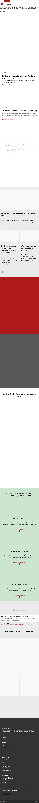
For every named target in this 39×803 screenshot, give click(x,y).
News (28, 0)
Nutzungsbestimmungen (6, 770)
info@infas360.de (6, 751)
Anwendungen (3, 217)
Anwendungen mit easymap (19, 562)
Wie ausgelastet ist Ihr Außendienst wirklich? (28, 248)
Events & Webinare (5, 759)
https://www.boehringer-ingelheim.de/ (17, 624)
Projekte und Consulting (12, 253)
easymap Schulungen (6, 779)
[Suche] (34, 4)
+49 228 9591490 (33, 0)
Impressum (4, 765)
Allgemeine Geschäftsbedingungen (8, 767)
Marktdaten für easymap (19, 595)
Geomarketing (8, 217)
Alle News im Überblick (9, 272)
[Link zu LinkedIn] (36, 801)
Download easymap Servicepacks (8, 778)
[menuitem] (34, 4)
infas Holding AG (15, 753)
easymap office (7, 84)
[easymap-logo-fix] (15, 4)
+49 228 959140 (5, 749)
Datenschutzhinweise (6, 766)
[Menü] (37, 4)
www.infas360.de (6, 747)
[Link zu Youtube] (38, 801)
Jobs (2, 761)
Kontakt (24, 0)
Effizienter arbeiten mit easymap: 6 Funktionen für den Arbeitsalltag (8, 249)
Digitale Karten (19, 529)
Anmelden (6, 793)
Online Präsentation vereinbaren (16, 0)
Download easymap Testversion (7, 777)
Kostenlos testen (7, 0)
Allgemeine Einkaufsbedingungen (8, 769)
